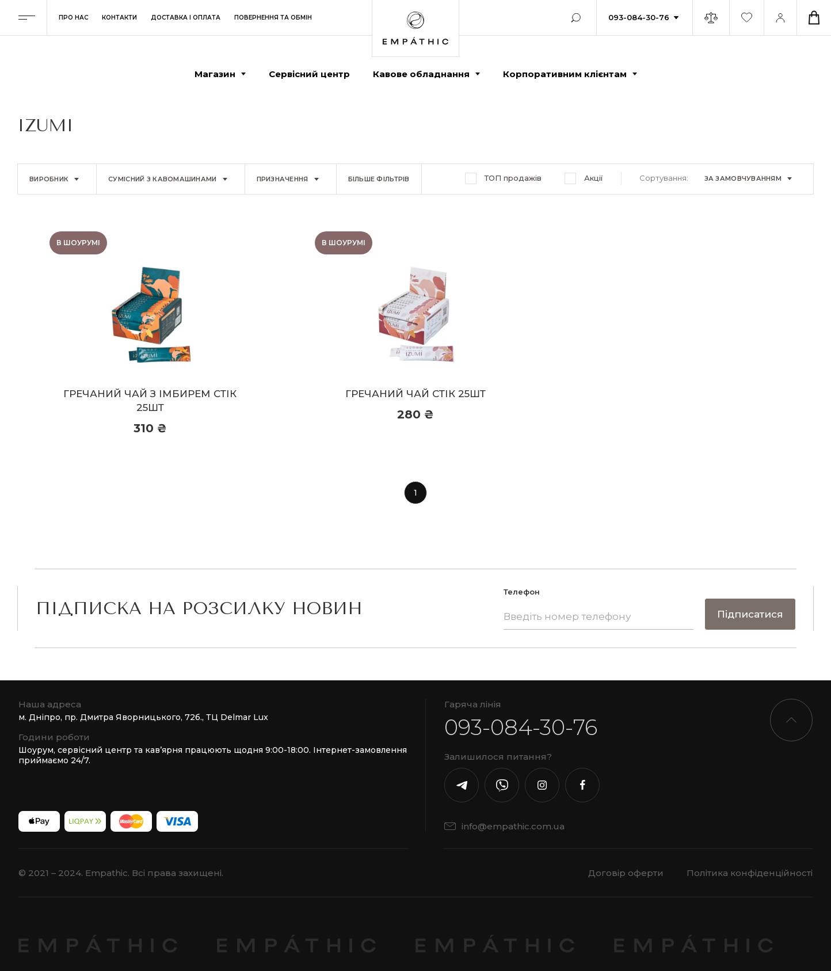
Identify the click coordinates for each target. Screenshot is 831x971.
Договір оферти (626, 872)
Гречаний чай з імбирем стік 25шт (150, 400)
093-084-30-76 (638, 17)
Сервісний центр (309, 73)
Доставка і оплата (185, 17)
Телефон (522, 591)
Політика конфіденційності (750, 872)
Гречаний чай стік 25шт (415, 393)
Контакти (119, 17)
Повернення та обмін (273, 17)
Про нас (73, 17)
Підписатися (750, 614)
